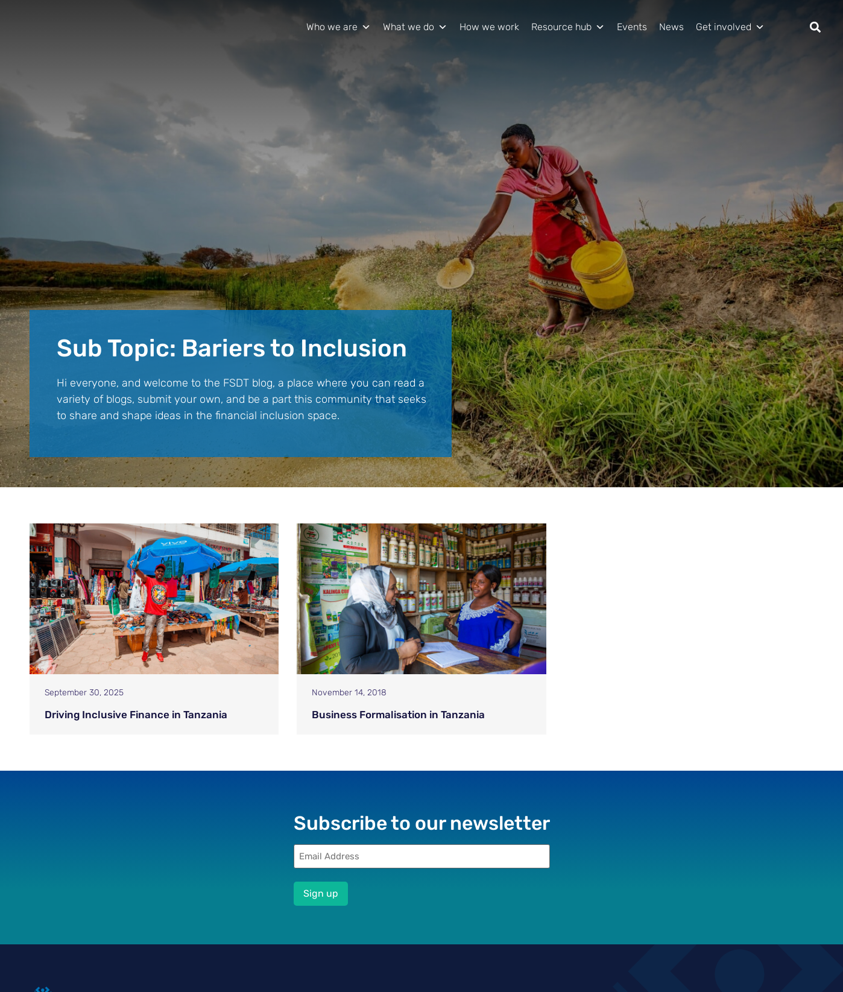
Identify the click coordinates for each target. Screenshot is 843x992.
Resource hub (568, 27)
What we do (415, 27)
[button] (816, 27)
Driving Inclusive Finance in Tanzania (136, 715)
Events (632, 27)
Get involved (730, 27)
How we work (489, 27)
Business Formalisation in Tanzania (398, 715)
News (671, 27)
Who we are (338, 27)
